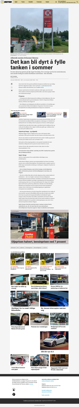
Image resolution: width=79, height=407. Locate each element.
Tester (23, 2)
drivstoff (13, 247)
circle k (45, 247)
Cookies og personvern (28, 400)
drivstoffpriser (37, 247)
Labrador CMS (38, 400)
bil (18, 247)
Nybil (16, 2)
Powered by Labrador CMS (39, 405)
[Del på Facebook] (12, 84)
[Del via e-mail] (12, 90)
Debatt (47, 2)
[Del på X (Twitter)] (12, 87)
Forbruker (39, 2)
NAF (56, 387)
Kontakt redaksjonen (47, 390)
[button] (65, 114)
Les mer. (31, 384)
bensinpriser (29, 247)
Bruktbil (31, 2)
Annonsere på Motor (47, 391)
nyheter (22, 247)
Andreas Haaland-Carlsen (48, 381)
